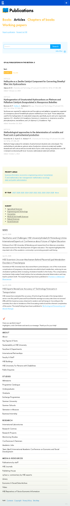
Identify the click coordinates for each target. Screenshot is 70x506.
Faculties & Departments (12, 349)
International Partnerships (12, 353)
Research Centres (9, 429)
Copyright (17, 500)
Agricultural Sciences (14, 209)
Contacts (10, 500)
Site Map (36, 500)
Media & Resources (12, 458)
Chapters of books (41, 19)
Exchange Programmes (11, 397)
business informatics (12, 175)
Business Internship (9, 413)
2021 (39, 192)
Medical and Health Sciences (17, 216)
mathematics (37, 177)
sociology (45, 177)
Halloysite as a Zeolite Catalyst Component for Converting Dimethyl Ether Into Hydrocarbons (34, 82)
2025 (22, 192)
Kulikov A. (17, 106)
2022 (35, 192)
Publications (21, 10)
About (5, 332)
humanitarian (48, 175)
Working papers (14, 25)
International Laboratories (12, 424)
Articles (19, 19)
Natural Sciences (13, 219)
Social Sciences (12, 221)
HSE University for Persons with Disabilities (19, 365)
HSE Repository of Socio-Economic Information (21, 491)
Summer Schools (8, 405)
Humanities (11, 214)
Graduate (6, 393)
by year (15, 73)
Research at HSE (21, 32)
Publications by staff (10, 462)
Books (6, 19)
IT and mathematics (12, 177)
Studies (6, 376)
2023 (31, 192)
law (20, 177)
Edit (66, 504)
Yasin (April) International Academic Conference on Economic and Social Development (30, 450)
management (27, 177)
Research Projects (9, 433)
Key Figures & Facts (9, 341)
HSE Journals (7, 466)
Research (7, 420)
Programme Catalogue (11, 384)
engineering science (35, 175)
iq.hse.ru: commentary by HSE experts (17, 475)
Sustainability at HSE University (14, 345)
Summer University (9, 401)
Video (4, 487)
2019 (48, 192)
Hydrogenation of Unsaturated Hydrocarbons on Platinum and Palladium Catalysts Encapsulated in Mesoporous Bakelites (32, 101)
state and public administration (16, 180)
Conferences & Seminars (12, 441)
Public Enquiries (8, 370)
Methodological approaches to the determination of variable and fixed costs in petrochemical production (33, 133)
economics (24, 175)
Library (5, 479)
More (57, 192)
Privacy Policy (27, 500)
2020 (44, 192)
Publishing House (9, 471)
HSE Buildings (7, 361)
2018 (52, 192)
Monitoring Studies (10, 437)
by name (7, 73)
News (5, 230)
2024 (27, 192)
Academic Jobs (8, 445)
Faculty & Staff (8, 357)
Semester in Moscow (10, 409)
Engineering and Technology (17, 211)
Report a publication (9, 32)
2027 (14, 192)
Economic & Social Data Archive (14, 483)
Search (55, 46)
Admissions (6, 380)
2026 (18, 192)
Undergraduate (8, 389)
